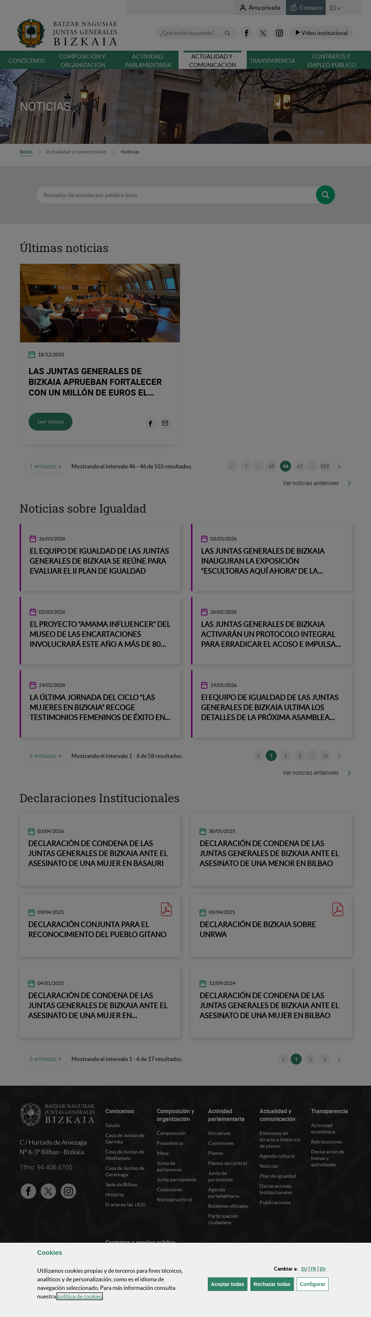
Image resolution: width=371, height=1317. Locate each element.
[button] (304, 1269)
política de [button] (79, 1296)
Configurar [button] (314, 1283)
